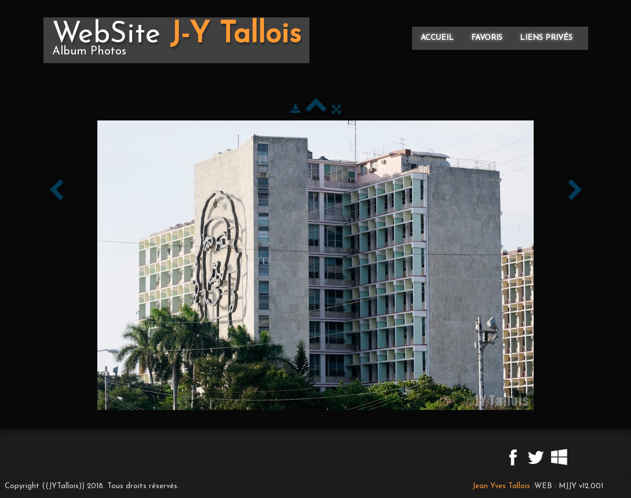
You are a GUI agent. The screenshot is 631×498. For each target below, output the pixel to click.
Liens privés (546, 38)
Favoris (486, 38)
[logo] (176, 40)
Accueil (437, 38)
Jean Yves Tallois (501, 486)
